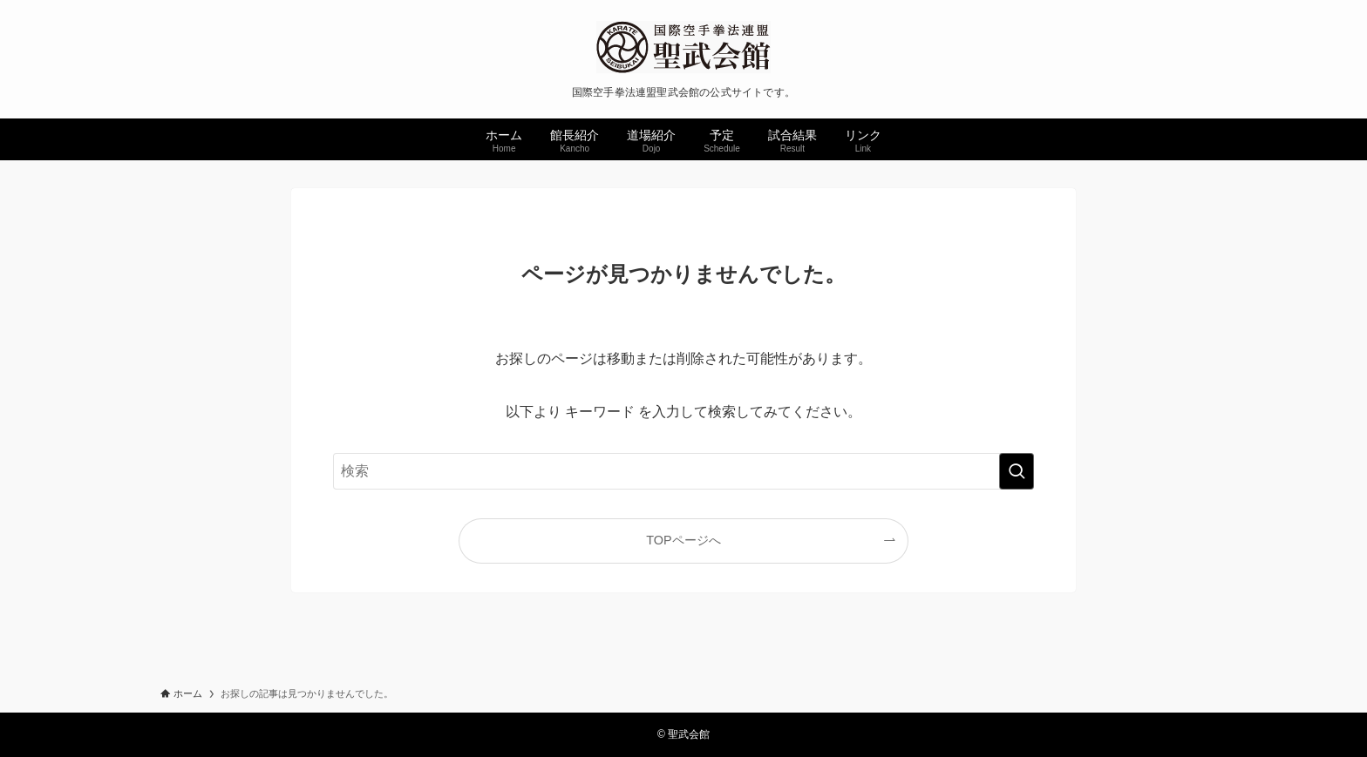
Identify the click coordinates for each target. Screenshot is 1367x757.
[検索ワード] (683, 471)
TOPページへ (683, 540)
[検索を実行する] (1016, 471)
